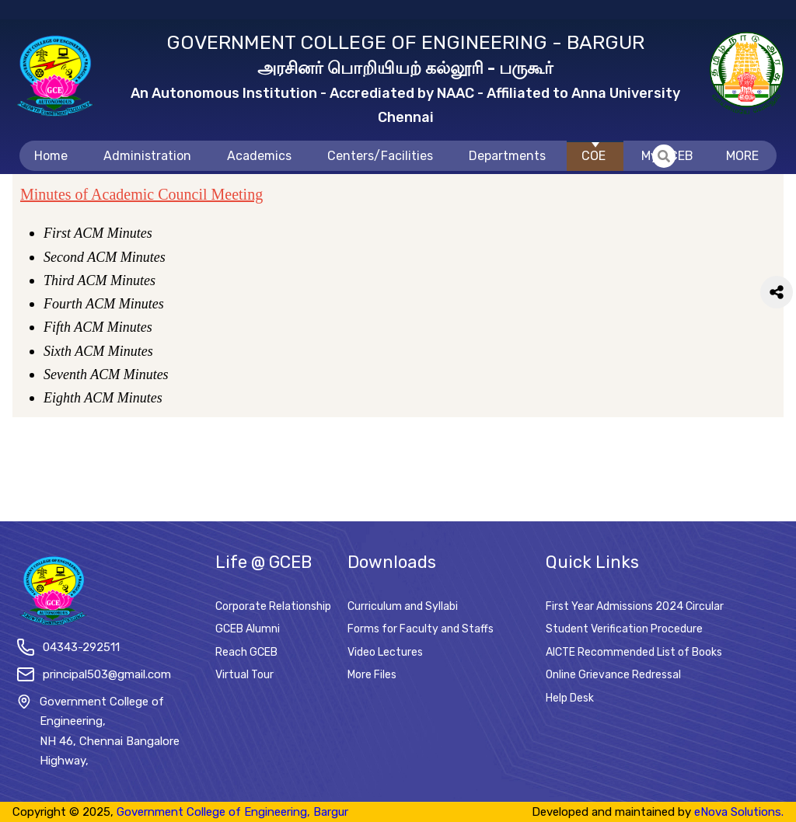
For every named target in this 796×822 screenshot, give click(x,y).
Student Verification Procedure (624, 629)
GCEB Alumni (247, 629)
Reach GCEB (246, 652)
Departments (507, 155)
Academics (259, 155)
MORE (742, 155)
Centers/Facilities (380, 155)
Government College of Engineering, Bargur (232, 812)
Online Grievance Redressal (613, 674)
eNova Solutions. (739, 812)
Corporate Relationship (273, 606)
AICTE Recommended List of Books (634, 652)
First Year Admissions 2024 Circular (635, 606)
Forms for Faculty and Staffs (420, 629)
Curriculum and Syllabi (402, 606)
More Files (371, 674)
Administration (147, 155)
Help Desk (570, 698)
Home (51, 155)
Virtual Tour (244, 674)
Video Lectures (385, 652)
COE (593, 155)
